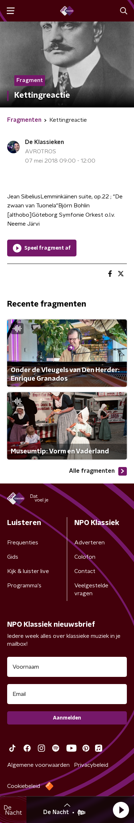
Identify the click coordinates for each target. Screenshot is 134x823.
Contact (84, 571)
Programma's (24, 585)
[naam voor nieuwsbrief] (67, 667)
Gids (12, 557)
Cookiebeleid (23, 786)
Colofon (84, 557)
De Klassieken (44, 142)
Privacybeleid (91, 765)
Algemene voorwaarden (38, 765)
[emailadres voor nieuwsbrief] (67, 694)
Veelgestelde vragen (91, 589)
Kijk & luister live (28, 571)
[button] (120, 809)
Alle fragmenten (98, 471)
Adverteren (89, 542)
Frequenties (22, 542)
